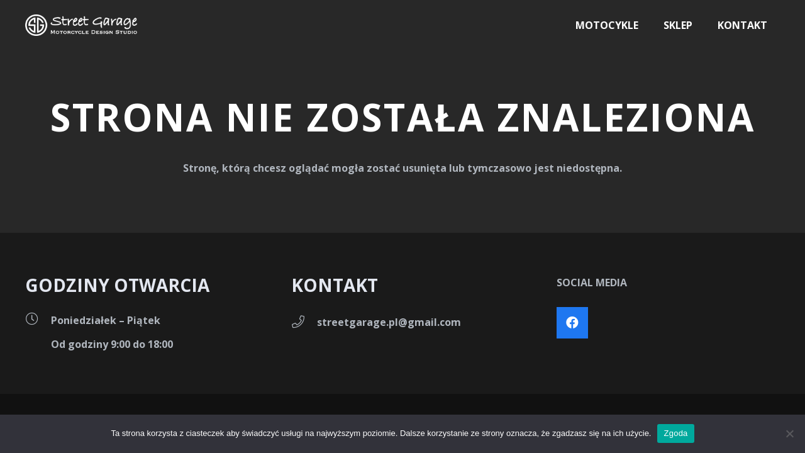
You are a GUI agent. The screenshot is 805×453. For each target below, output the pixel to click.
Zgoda (675, 433)
